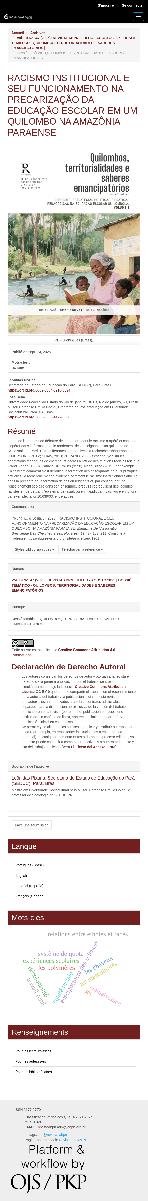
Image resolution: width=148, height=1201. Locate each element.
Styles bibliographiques (34, 549)
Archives (37, 33)
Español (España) (29, 886)
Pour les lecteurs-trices (33, 1051)
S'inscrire (106, 5)
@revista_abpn (55, 1135)
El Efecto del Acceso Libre (93, 747)
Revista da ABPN (72, 1140)
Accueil (17, 33)
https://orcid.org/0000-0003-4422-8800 (39, 417)
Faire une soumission (31, 825)
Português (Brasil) (29, 865)
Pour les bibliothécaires (33, 1072)
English (21, 875)
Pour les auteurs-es (30, 1061)
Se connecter (133, 5)
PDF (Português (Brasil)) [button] (74, 340)
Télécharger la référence (82, 549)
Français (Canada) (30, 896)
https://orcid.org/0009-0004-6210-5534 (39, 390)
